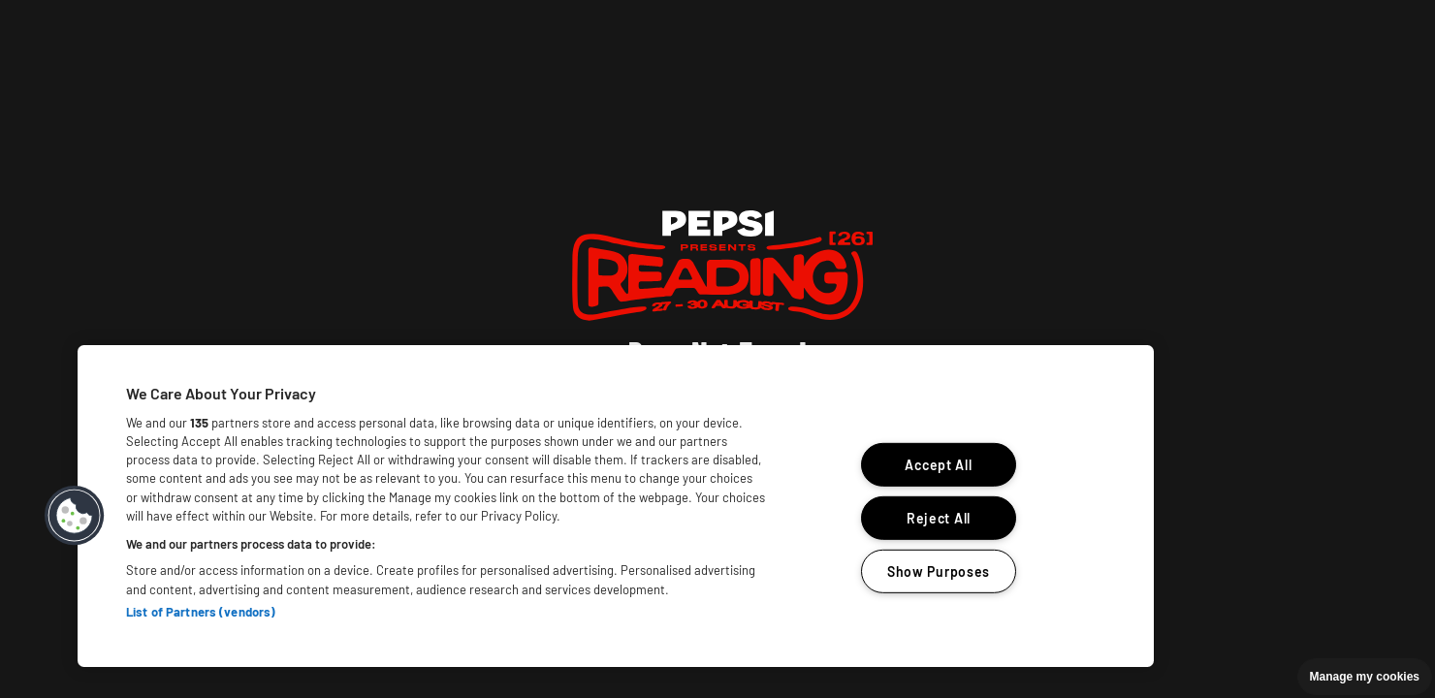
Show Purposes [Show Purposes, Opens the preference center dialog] (938, 570)
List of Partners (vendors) (200, 611)
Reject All (939, 518)
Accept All (938, 465)
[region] (616, 506)
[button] (75, 516)
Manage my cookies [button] (1364, 676)
